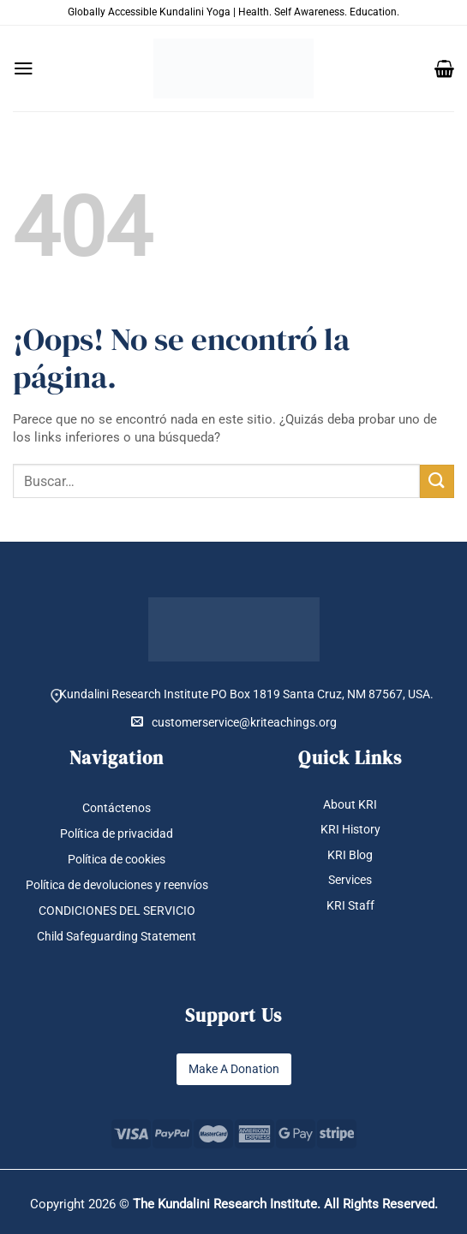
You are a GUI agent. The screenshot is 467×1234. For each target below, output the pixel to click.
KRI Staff (350, 905)
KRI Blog (350, 855)
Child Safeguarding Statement (116, 936)
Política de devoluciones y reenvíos (117, 885)
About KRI (350, 804)
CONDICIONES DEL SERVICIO (117, 910)
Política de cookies (116, 859)
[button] (23, 68)
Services (350, 880)
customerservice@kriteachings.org (234, 722)
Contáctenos (116, 808)
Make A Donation (234, 1069)
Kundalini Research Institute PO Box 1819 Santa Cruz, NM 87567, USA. (246, 694)
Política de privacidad (116, 833)
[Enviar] (437, 481)
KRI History (350, 830)
